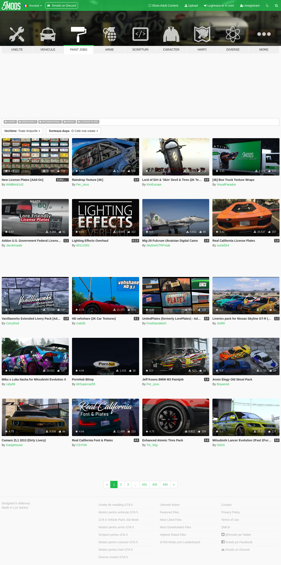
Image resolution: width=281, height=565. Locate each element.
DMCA (225, 527)
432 (154, 484)
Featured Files (169, 512)
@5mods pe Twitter (236, 535)
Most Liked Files (171, 519)
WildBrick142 (15, 184)
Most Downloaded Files (175, 527)
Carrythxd (12, 323)
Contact (226, 504)
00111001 (83, 245)
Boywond (223, 384)
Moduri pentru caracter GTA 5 (118, 542)
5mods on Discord (235, 550)
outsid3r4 (223, 245)
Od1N (221, 445)
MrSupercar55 (85, 384)
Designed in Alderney (16, 503)
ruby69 (10, 384)
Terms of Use (230, 519)
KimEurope (154, 184)
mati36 (80, 323)
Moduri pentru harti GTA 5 (116, 549)
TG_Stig (151, 445)
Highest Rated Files (173, 534)
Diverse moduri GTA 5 (113, 557)
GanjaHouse (14, 445)
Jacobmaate (14, 245)
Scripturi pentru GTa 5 (113, 534)
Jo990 (221, 323)
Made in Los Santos (15, 507)
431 (144, 484)
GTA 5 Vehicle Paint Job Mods (119, 519)
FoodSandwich (156, 323)
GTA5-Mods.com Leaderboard (180, 542)
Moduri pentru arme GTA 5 (116, 527)
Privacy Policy (230, 512)
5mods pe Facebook (237, 542)
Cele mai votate (73, 131)
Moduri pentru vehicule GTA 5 (118, 512)
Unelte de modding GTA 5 (116, 504)
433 (165, 484)
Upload (191, 5)
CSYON (81, 445)
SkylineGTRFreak (158, 245)
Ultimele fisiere (170, 504)
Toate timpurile (22, 131)
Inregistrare (250, 5)
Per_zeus (82, 184)
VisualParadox (226, 184)
